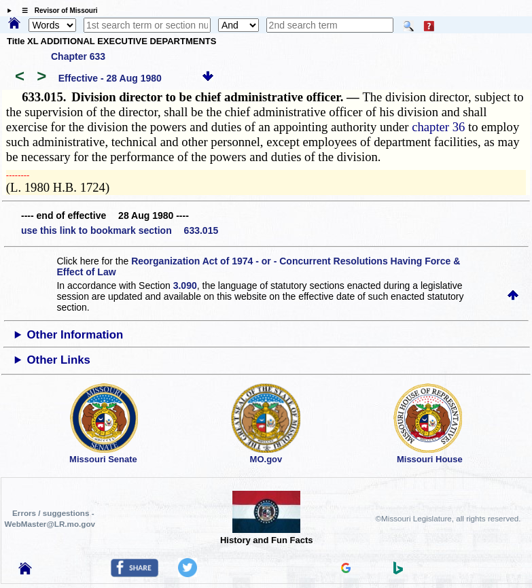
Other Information (75, 334)
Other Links (58, 359)
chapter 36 (438, 127)
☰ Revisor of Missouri (56, 10)
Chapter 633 (78, 56)
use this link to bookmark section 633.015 (119, 230)
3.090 (185, 285)
